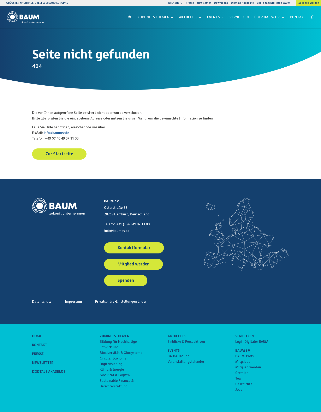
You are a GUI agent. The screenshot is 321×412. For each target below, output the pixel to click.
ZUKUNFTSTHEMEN (114, 336)
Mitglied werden (308, 3)
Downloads (221, 3)
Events (213, 17)
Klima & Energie (112, 370)
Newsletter (204, 3)
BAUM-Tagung (178, 356)
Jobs (238, 390)
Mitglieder (243, 362)
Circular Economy (113, 359)
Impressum (73, 302)
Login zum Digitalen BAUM (273, 3)
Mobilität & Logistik (115, 375)
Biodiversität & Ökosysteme (121, 353)
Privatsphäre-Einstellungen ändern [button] (121, 302)
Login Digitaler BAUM (251, 342)
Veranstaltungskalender (186, 362)
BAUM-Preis (244, 356)
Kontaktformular (134, 247)
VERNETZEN (244, 336)
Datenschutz (42, 302)
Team (239, 379)
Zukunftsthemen (153, 17)
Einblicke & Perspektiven (186, 342)
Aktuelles (188, 17)
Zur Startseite (59, 154)
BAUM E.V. (242, 351)
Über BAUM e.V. (267, 17)
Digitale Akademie (242, 3)
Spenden (126, 280)
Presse (190, 3)
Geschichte (243, 384)
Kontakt (298, 17)
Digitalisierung (111, 364)
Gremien (241, 373)
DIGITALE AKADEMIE (48, 372)
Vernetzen (239, 17)
